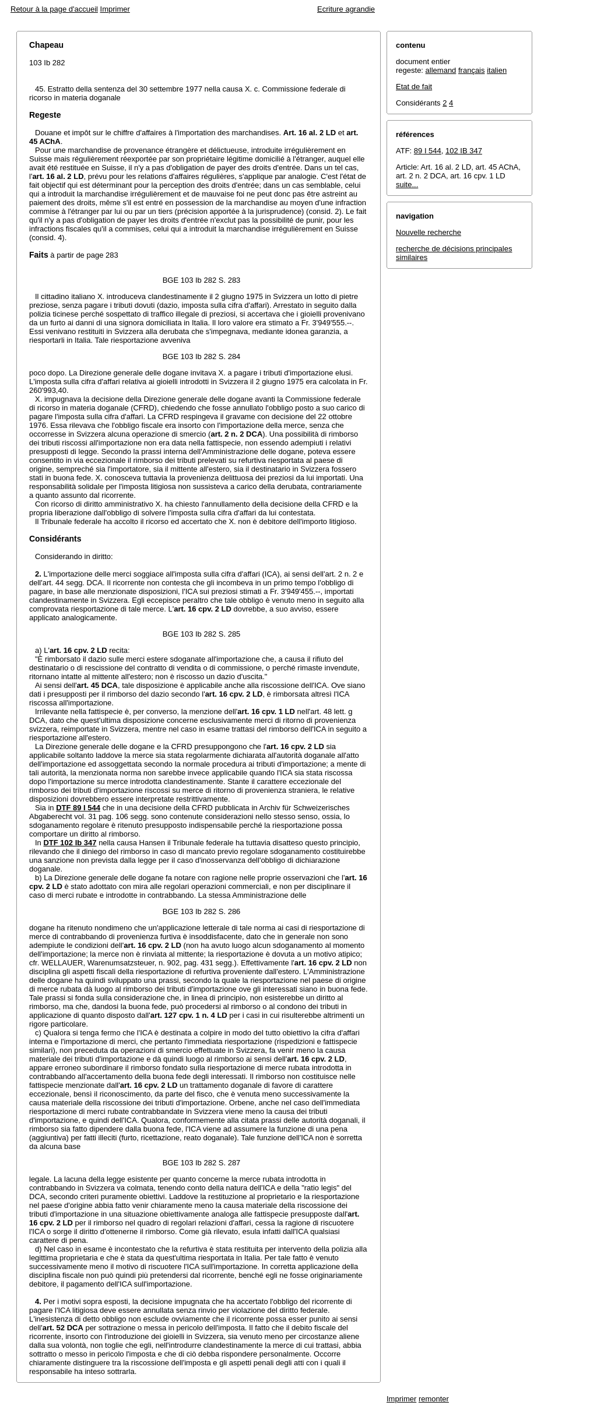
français (471, 70)
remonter (434, 1398)
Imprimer (115, 9)
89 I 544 (427, 150)
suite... (407, 184)
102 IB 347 (463, 150)
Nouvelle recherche (428, 232)
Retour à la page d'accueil (54, 9)
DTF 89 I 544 (78, 807)
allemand (441, 70)
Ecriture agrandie (346, 9)
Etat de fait (414, 86)
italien (497, 70)
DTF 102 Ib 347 (69, 842)
